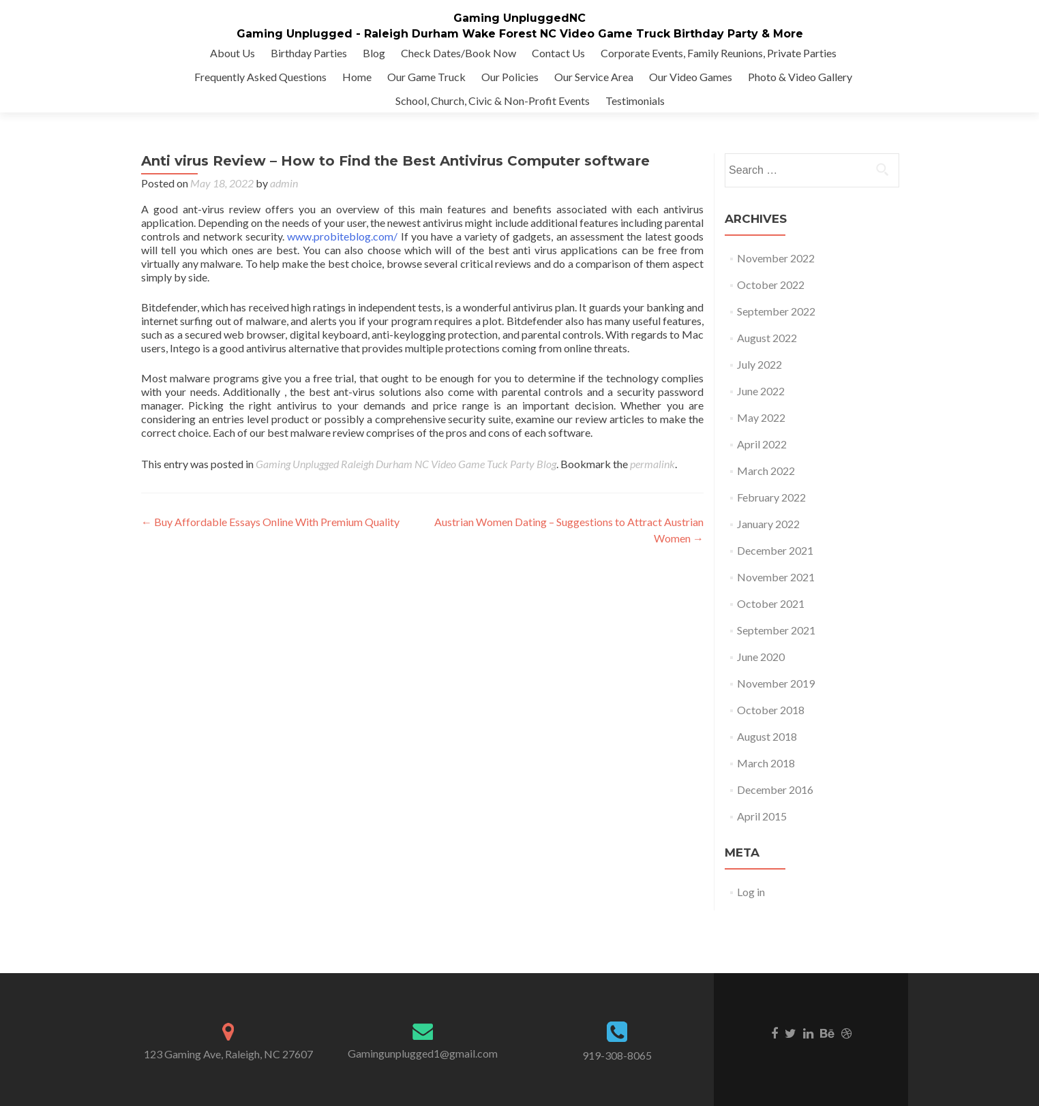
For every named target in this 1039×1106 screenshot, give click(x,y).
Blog (374, 52)
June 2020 (761, 656)
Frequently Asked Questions (260, 76)
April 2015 (762, 816)
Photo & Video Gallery (800, 76)
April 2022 (762, 443)
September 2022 (776, 311)
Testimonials (635, 100)
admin (284, 182)
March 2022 (766, 470)
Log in (751, 891)
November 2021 (776, 576)
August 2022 (767, 337)
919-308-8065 (617, 1055)
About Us (232, 52)
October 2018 (770, 709)
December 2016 (775, 789)
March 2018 (766, 762)
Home (357, 76)
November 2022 (776, 257)
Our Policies (510, 76)
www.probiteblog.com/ (342, 236)
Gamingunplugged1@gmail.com (423, 1053)
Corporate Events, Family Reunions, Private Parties (719, 52)
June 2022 (761, 390)
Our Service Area (593, 76)
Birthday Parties (309, 52)
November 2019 (776, 683)
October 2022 (770, 284)
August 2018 (767, 736)
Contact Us (558, 52)
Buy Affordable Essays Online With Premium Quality (270, 521)
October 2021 (770, 603)
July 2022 (759, 364)
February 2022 (771, 497)
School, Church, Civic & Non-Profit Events (492, 100)
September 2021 (776, 630)
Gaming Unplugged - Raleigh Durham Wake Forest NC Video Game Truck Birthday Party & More (520, 33)
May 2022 (761, 417)
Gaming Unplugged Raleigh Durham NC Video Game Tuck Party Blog (406, 463)
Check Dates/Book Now (458, 52)
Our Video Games (690, 76)
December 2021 (775, 550)
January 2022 (768, 523)
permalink (652, 463)
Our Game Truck (426, 76)
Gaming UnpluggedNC (519, 18)
